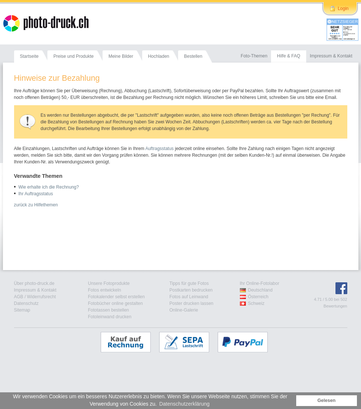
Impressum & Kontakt (35, 290)
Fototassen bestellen (108, 310)
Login (343, 8)
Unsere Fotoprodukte (109, 283)
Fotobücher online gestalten (115, 303)
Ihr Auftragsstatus (36, 193)
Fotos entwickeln (104, 290)
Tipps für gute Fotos (189, 283)
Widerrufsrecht (41, 296)
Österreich (258, 296)
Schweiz (256, 303)
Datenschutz (26, 303)
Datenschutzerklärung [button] (184, 404)
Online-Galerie (184, 310)
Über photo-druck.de (34, 283)
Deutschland (260, 290)
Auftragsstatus (159, 148)
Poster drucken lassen (192, 303)
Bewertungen (335, 306)
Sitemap (22, 310)
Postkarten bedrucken (191, 290)
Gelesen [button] (326, 400)
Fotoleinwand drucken (109, 316)
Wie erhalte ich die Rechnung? (49, 187)
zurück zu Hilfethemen (36, 204)
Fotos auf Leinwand (189, 296)
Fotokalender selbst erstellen (116, 296)
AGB (18, 296)
